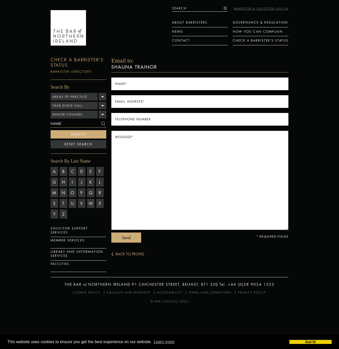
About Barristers (189, 22)
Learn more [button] (164, 342)
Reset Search (78, 144)
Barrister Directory (71, 71)
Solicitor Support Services (69, 230)
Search (78, 134)
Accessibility (169, 292)
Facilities (60, 264)
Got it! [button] (310, 342)
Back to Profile (130, 254)
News (177, 31)
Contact (181, 40)
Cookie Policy (86, 292)
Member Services (67, 240)
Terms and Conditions (210, 292)
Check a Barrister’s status (260, 40)
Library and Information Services (77, 254)
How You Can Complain (258, 31)
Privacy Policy (252, 292)
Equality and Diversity (129, 292)
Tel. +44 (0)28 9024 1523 (247, 284)
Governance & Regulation (260, 22)
